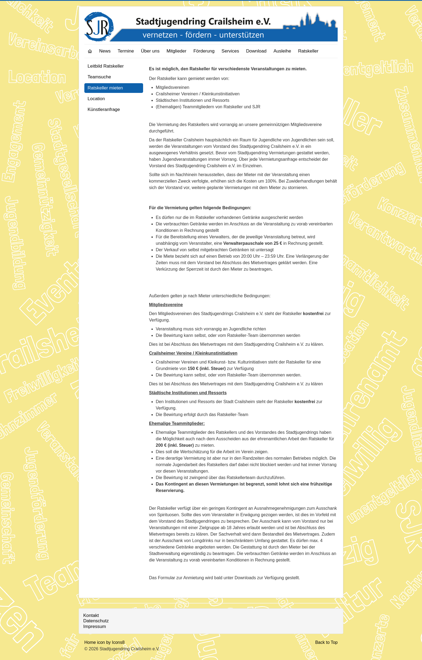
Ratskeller (308, 51)
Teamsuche (99, 76)
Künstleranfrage (104, 109)
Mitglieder (176, 51)
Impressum (94, 626)
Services (230, 51)
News (105, 51)
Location (96, 98)
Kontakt (91, 615)
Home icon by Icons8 (104, 642)
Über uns (150, 51)
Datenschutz (96, 620)
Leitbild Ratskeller (106, 66)
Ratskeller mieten (105, 87)
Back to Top (326, 642)
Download (256, 51)
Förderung (204, 51)
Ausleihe (282, 51)
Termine (126, 51)
